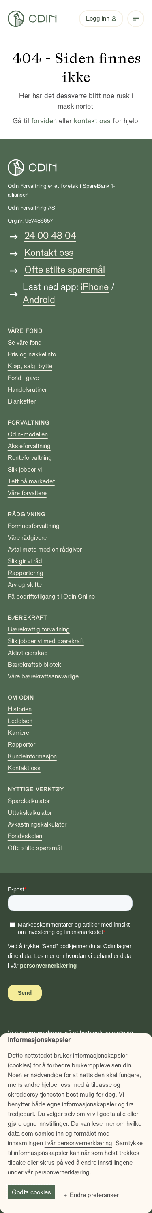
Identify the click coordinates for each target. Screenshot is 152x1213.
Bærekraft (27, 617)
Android (39, 300)
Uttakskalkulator (30, 813)
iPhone (95, 287)
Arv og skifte (25, 585)
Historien (20, 709)
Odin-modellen (28, 434)
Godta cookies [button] (31, 1192)
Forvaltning (28, 422)
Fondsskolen (25, 836)
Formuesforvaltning (34, 526)
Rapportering (25, 573)
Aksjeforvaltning (29, 446)
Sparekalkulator (29, 801)
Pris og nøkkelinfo (32, 354)
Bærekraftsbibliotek (34, 665)
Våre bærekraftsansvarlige (43, 676)
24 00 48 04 (50, 236)
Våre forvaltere (27, 493)
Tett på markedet (31, 481)
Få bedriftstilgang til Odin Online (51, 597)
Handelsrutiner (27, 390)
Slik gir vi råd (25, 561)
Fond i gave (23, 378)
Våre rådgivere (27, 538)
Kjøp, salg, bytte (30, 366)
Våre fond (25, 331)
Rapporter (21, 745)
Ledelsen (20, 721)
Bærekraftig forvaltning (39, 629)
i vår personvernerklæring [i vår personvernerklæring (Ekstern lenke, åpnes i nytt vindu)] (78, 1143)
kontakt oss (92, 121)
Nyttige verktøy (36, 789)
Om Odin (21, 697)
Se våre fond (25, 343)
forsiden (44, 121)
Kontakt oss (48, 253)
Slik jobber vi (25, 470)
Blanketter (22, 401)
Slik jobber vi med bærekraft (46, 641)
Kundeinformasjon (32, 756)
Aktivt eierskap (28, 653)
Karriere (18, 733)
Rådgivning (26, 514)
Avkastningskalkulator (37, 824)
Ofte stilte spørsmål (64, 270)
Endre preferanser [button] (94, 1195)
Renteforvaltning (30, 458)
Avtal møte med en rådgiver (45, 549)
